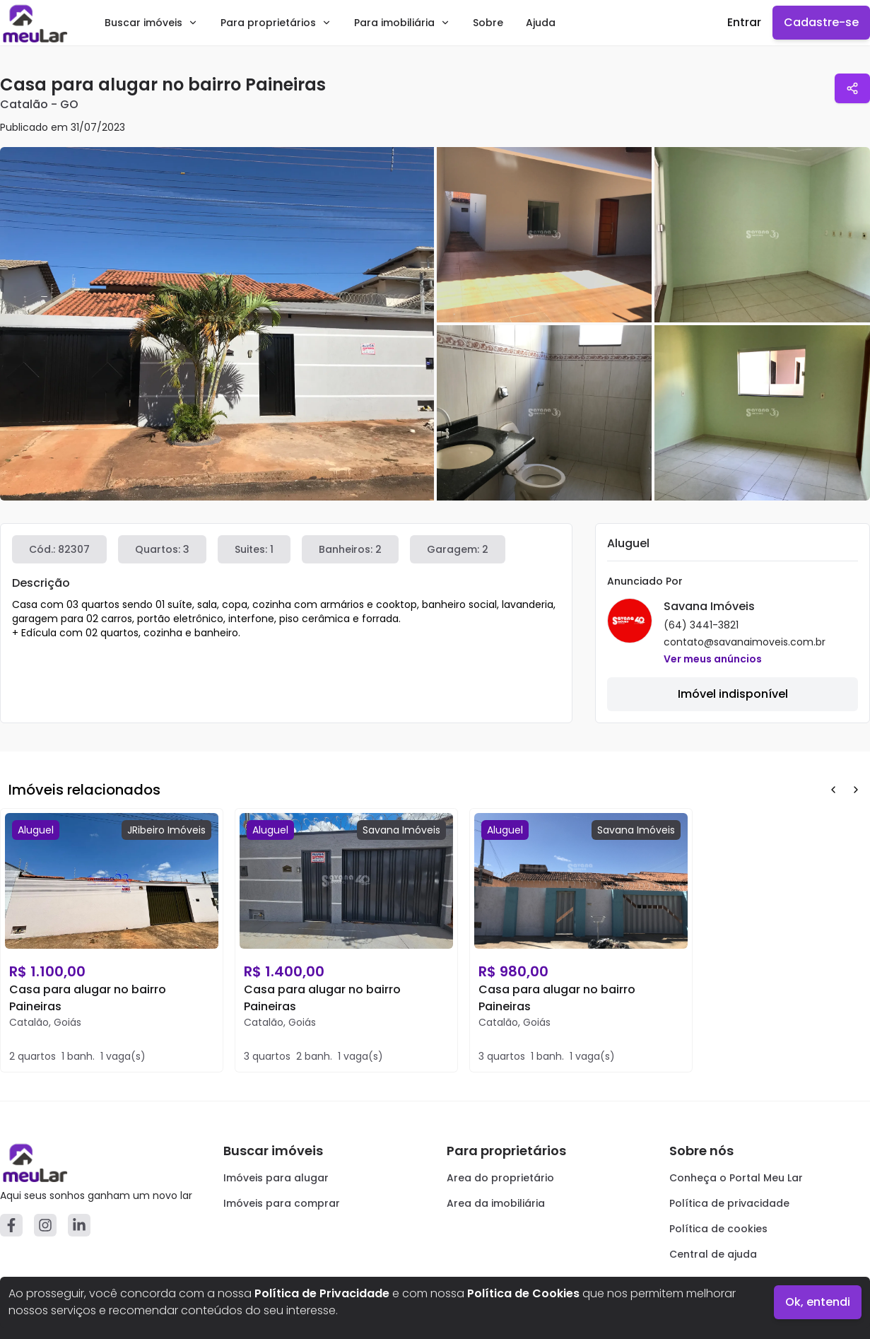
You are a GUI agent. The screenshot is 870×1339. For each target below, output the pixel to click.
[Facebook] (11, 1225)
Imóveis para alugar (276, 1178)
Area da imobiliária (496, 1203)
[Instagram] (45, 1225)
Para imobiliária (402, 23)
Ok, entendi (817, 1302)
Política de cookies (718, 1229)
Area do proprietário (500, 1178)
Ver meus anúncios (713, 659)
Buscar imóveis (151, 23)
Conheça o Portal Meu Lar (736, 1178)
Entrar (744, 22)
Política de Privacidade (321, 1293)
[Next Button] (856, 789)
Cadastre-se (821, 22)
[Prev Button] (833, 789)
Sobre (488, 23)
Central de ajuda (713, 1254)
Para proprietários (276, 23)
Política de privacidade (729, 1203)
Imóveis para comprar (281, 1203)
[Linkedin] (79, 1225)
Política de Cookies (523, 1293)
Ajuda (540, 23)
